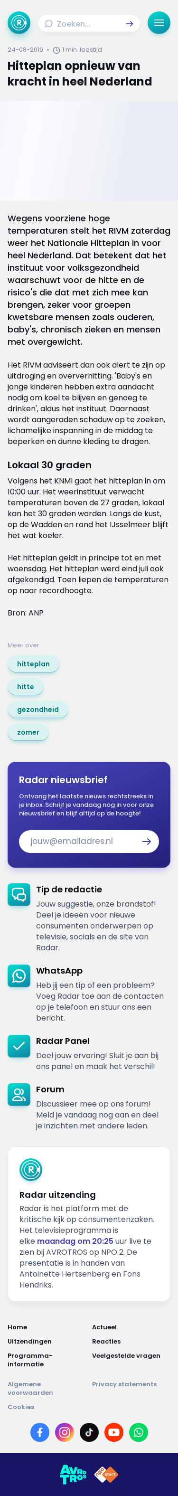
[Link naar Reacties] (131, 1341)
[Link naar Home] (47, 1327)
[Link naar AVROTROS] (73, 1475)
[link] (33, 663)
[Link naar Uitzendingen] (47, 1341)
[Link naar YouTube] (113, 1432)
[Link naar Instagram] (64, 1432)
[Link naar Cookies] (89, 1407)
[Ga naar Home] (19, 22)
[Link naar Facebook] (39, 1432)
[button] (129, 23)
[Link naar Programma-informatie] (47, 1360)
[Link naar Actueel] (131, 1327)
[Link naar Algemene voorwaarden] (47, 1388)
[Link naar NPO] (106, 1475)
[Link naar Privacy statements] (131, 1388)
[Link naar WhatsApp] (138, 1432)
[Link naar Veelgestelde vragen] (131, 1360)
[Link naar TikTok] (89, 1432)
